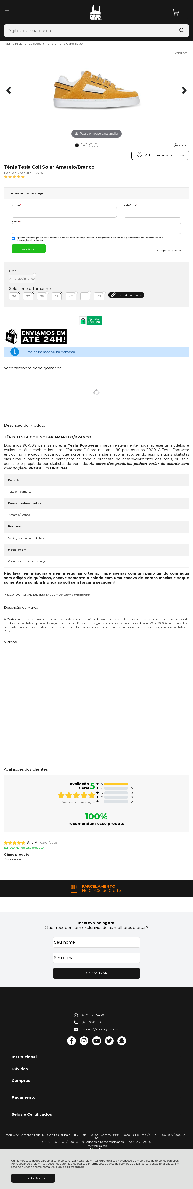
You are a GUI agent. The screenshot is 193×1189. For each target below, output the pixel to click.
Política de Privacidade (68, 1167)
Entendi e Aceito (33, 1178)
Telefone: (131, 205)
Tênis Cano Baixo (70, 43)
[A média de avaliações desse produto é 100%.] (14, 176)
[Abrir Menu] (7, 12)
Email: (16, 221)
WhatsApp (82, 594)
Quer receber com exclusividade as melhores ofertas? (96, 927)
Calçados (35, 43)
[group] (96, 888)
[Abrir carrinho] (179, 12)
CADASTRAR (96, 973)
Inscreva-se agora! (96, 922)
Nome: (17, 205)
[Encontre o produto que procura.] (181, 30)
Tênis (50, 43)
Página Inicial (14, 43)
